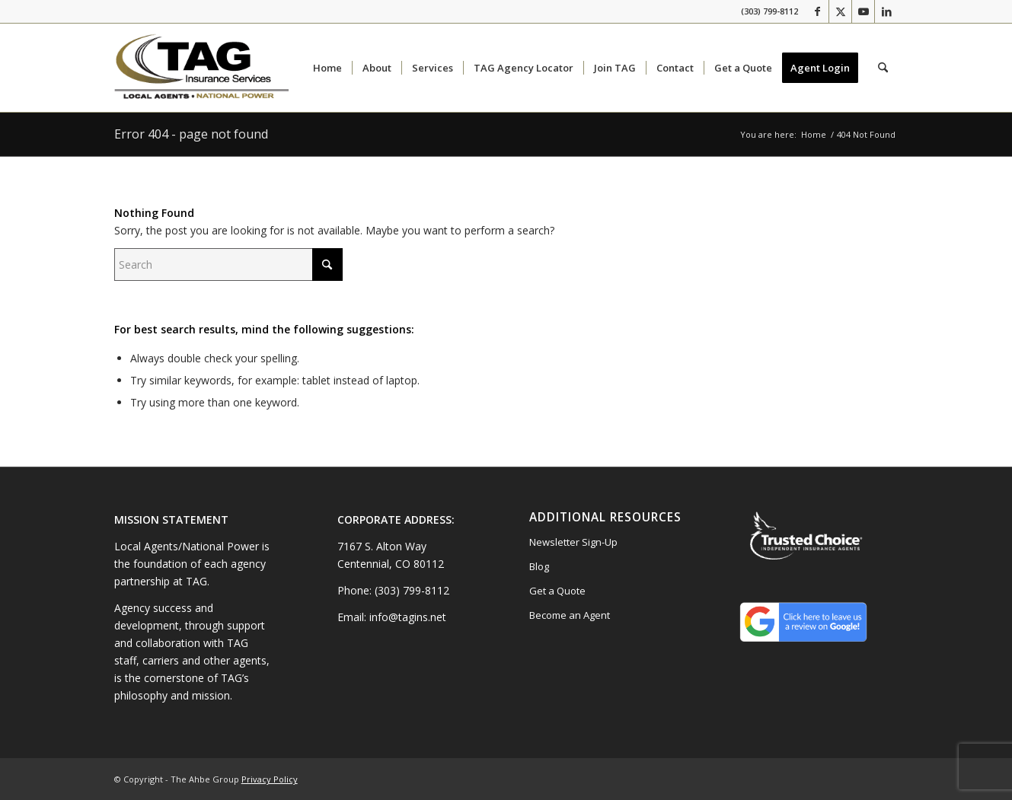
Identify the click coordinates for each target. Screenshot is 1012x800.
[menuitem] (327, 68)
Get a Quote (557, 591)
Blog (539, 566)
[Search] (883, 68)
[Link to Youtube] (863, 11)
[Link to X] (840, 11)
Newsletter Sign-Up (573, 542)
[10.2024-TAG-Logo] (201, 68)
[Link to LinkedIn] (886, 11)
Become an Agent (569, 615)
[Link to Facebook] (817, 11)
